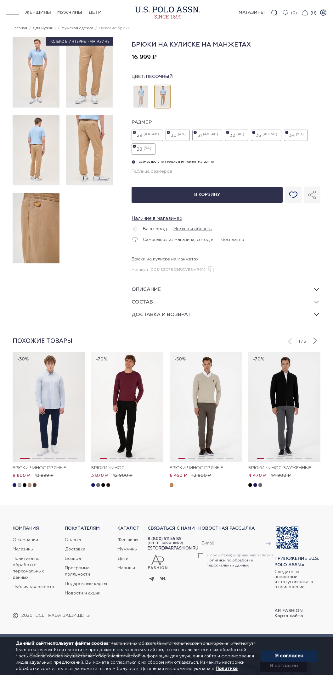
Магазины (23, 549)
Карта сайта (288, 616)
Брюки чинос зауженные (279, 468)
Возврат (74, 558)
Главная (20, 28)
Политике (227, 669)
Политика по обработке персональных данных (28, 568)
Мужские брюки (114, 28)
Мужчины (69, 12)
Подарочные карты (86, 584)
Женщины (38, 12)
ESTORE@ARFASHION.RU (173, 548)
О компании (25, 540)
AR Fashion (288, 611)
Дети (95, 12)
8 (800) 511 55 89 (165, 539)
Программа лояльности (77, 571)
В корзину (207, 194)
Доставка (75, 549)
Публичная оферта (33, 587)
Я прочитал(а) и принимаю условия (240, 560)
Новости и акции (82, 593)
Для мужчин (44, 28)
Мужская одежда (77, 28)
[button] (290, 340)
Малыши (126, 568)
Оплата (73, 540)
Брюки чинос (108, 468)
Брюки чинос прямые (39, 468)
